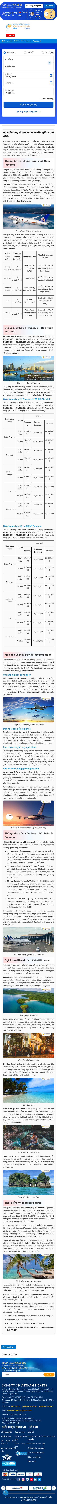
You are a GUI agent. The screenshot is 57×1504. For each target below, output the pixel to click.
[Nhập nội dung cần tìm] (34, 6)
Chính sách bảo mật (36, 1444)
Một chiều (11, 52)
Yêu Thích (32, 1461)
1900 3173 (15, 1406)
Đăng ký (14, 14)
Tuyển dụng (6, 1436)
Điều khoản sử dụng (36, 1448)
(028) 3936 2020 (29, 1406)
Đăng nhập (8, 14)
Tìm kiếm (49, 6)
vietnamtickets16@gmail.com (19, 1410)
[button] (54, 1488)
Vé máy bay (8, 1347)
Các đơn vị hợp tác (36, 1452)
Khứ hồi (30, 52)
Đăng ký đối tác (34, 1457)
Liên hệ (31, 1432)
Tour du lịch (20, 1432)
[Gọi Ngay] (11, 1492)
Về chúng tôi (6, 1432)
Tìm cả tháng (47, 98)
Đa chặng (49, 52)
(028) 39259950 (46, 1406)
